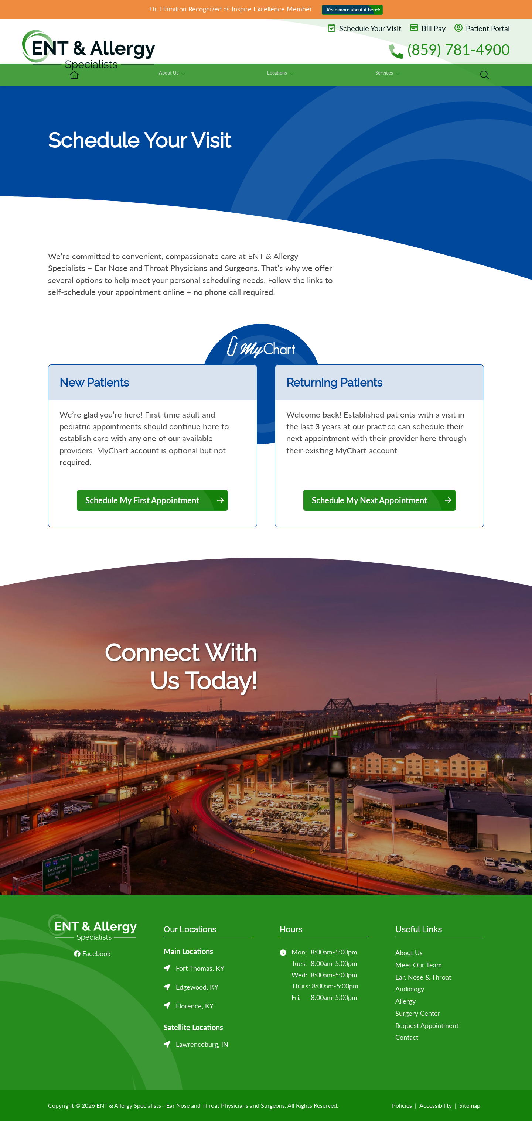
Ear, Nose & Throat (423, 977)
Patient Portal (482, 28)
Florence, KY (195, 1006)
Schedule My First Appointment (142, 500)
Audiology (409, 989)
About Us (409, 953)
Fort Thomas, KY (200, 968)
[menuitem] (219, 75)
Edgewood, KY (197, 987)
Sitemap (469, 1105)
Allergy (405, 1001)
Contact (406, 1037)
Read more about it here (352, 10)
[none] (278, 75)
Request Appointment (426, 1025)
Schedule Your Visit (364, 28)
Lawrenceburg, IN (202, 1044)
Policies (402, 1105)
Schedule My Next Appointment (369, 500)
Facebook (92, 953)
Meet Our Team (418, 965)
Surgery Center (417, 1013)
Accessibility (435, 1105)
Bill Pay (428, 28)
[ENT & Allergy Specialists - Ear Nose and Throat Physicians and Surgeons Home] (88, 50)
